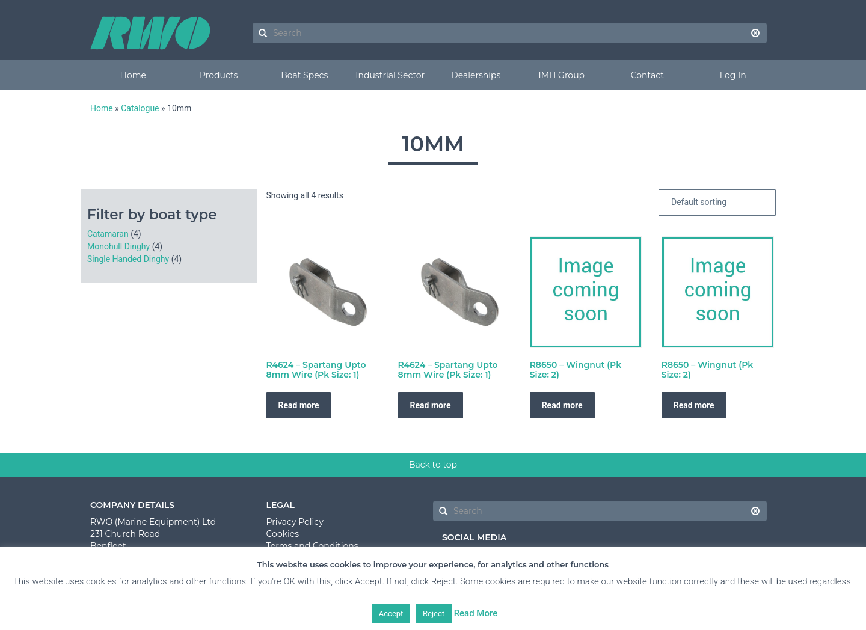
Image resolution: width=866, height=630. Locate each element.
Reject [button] (433, 613)
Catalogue (140, 108)
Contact (647, 75)
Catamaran (108, 234)
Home (133, 75)
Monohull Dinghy (118, 246)
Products (219, 75)
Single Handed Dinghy (128, 259)
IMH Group (561, 75)
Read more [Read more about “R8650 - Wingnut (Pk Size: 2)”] (562, 405)
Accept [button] (391, 613)
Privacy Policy (295, 521)
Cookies (282, 533)
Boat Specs (304, 75)
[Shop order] (717, 202)
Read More (476, 613)
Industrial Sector (390, 75)
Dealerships (475, 75)
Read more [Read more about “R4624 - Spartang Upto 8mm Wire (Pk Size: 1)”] (298, 405)
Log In (733, 75)
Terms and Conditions (312, 545)
